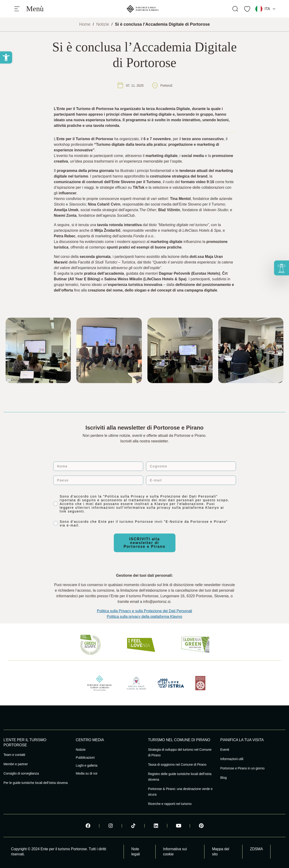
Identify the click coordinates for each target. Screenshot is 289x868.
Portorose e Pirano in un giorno (242, 768)
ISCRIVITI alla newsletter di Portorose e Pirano (144, 542)
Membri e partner (16, 764)
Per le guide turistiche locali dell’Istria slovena (36, 783)
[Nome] (98, 466)
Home (84, 24)
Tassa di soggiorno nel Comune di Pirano (177, 764)
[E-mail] (191, 480)
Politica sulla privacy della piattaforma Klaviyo (144, 617)
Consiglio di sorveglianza (21, 773)
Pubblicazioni (85, 757)
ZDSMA (256, 849)
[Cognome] (191, 466)
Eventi (224, 749)
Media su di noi (86, 773)
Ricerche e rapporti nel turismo (170, 804)
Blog (223, 777)
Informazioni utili (231, 759)
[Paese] (98, 480)
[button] (6, 57)
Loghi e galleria (86, 765)
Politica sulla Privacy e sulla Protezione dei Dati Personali (144, 611)
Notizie (102, 24)
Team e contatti (14, 755)
